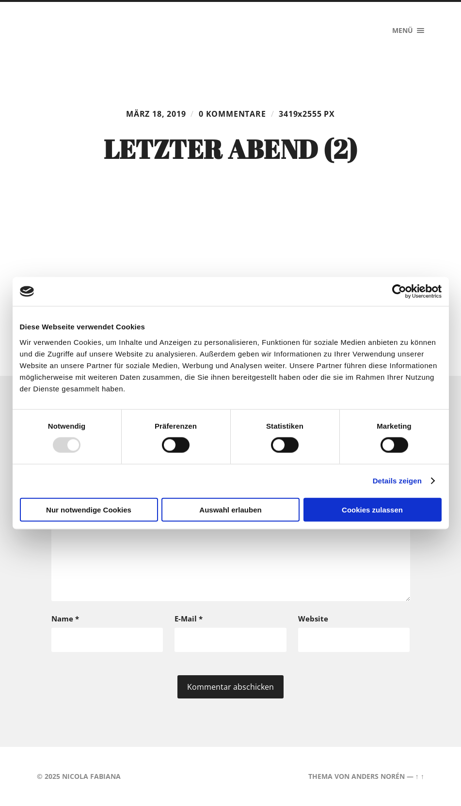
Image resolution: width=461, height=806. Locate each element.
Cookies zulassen (372, 509)
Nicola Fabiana (91, 776)
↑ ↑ (419, 776)
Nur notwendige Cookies (88, 509)
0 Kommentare (232, 113)
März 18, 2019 (156, 113)
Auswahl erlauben (230, 509)
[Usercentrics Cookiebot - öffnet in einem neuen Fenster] (399, 291)
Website (313, 618)
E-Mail (189, 618)
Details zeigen (397, 481)
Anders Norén (378, 776)
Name (65, 618)
